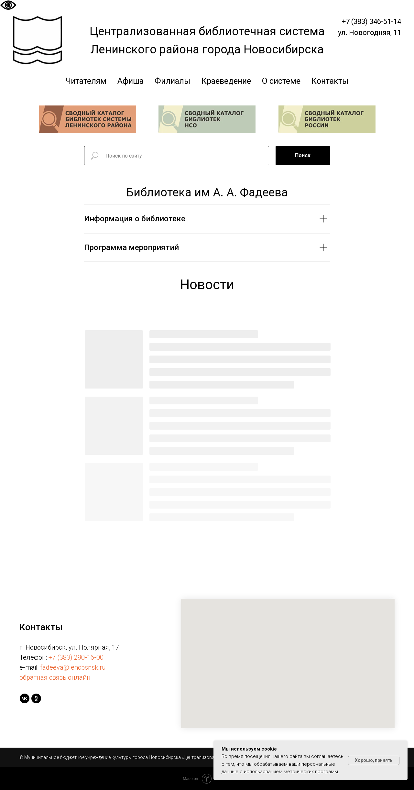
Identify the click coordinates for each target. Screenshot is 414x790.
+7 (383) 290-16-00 (76, 657)
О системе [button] (281, 81)
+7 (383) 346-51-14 (371, 21)
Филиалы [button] (173, 81)
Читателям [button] (85, 81)
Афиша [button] (130, 81)
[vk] (24, 698)
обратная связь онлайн (55, 677)
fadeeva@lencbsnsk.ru (73, 667)
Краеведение (226, 81)
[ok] (36, 698)
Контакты (330, 81)
